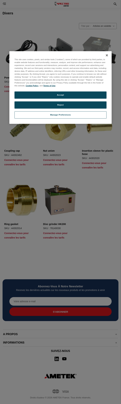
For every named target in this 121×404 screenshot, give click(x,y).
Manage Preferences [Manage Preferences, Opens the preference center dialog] (60, 115)
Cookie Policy (32, 86)
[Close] (107, 55)
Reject (60, 105)
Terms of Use (49, 86)
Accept (60, 95)
